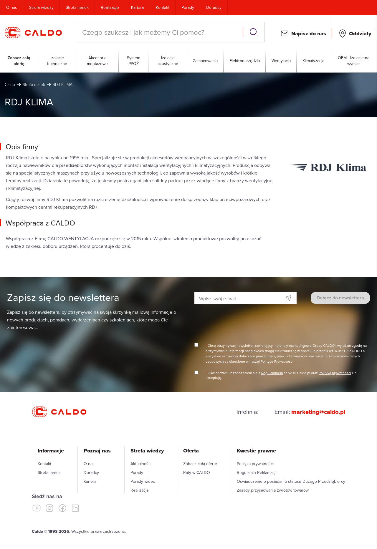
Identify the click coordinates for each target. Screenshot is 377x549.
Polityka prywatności (255, 464)
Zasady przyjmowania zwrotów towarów (273, 490)
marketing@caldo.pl (318, 411)
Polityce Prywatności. (277, 361)
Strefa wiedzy (41, 7)
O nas (11, 7)
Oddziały (360, 33)
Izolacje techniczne (57, 61)
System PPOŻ (133, 61)
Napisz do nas (308, 33)
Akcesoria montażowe (97, 61)
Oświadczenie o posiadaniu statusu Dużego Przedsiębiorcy (291, 481)
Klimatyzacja (313, 61)
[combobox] (160, 32)
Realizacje (110, 7)
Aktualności (140, 464)
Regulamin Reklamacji (256, 472)
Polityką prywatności (335, 372)
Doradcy (213, 7)
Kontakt (162, 7)
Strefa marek (77, 7)
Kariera (137, 7)
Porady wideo (142, 481)
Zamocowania (205, 61)
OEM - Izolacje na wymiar (353, 61)
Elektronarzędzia (244, 61)
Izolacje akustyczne (168, 61)
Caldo (10, 84)
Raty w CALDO (196, 472)
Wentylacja (281, 61)
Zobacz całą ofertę (19, 61)
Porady (187, 7)
